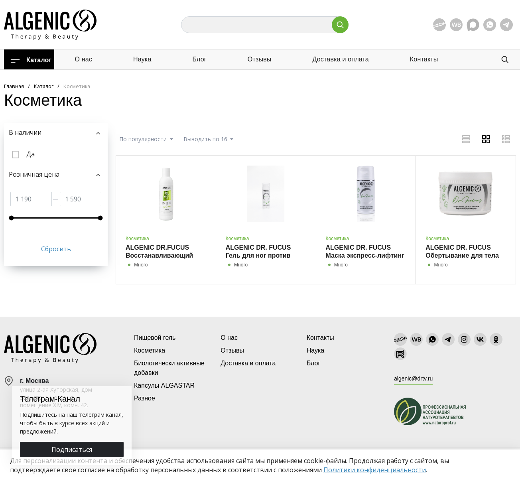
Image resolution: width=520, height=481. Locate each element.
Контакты (424, 59)
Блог (199, 59)
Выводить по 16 (206, 139)
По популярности (143, 139)
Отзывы (260, 59)
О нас (83, 59)
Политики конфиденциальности (374, 469)
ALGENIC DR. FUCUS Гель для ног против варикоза (258, 255)
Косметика (137, 238)
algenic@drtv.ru (413, 378)
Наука (142, 59)
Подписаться (71, 449)
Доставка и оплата (340, 59)
